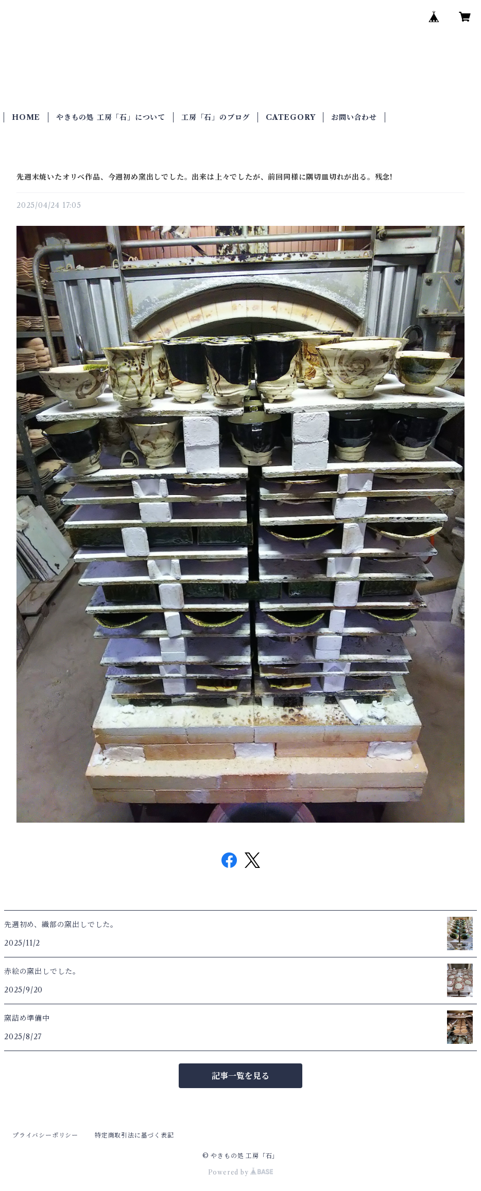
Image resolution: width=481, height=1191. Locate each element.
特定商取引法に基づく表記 (134, 1135)
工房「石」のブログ (215, 117)
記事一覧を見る (240, 1076)
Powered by (240, 1172)
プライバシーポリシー (45, 1135)
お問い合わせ (354, 117)
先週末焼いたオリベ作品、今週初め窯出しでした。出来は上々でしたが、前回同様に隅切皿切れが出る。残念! (204, 177)
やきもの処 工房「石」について (110, 117)
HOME (26, 117)
